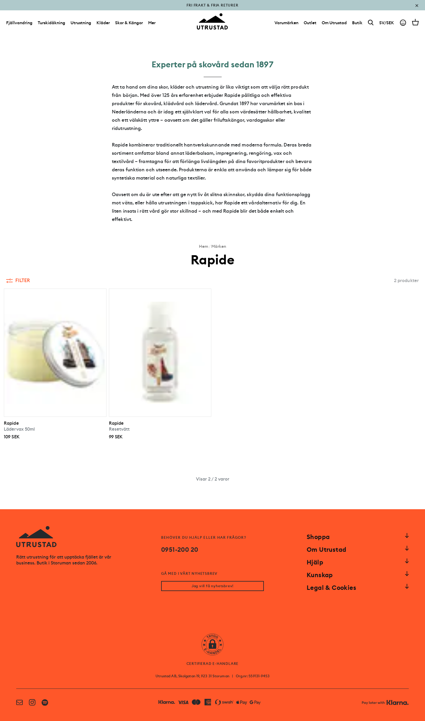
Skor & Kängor (129, 23)
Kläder (103, 23)
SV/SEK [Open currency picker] (386, 23)
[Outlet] (310, 23)
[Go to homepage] (212, 21)
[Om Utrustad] (334, 23)
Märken (218, 246)
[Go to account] (403, 23)
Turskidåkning (51, 23)
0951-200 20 (179, 550)
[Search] (371, 23)
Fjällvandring (19, 23)
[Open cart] (415, 22)
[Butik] (357, 23)
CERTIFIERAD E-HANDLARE (213, 663)
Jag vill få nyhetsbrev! (212, 586)
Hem (203, 246)
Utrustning (81, 23)
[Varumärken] (286, 23)
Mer (152, 23)
